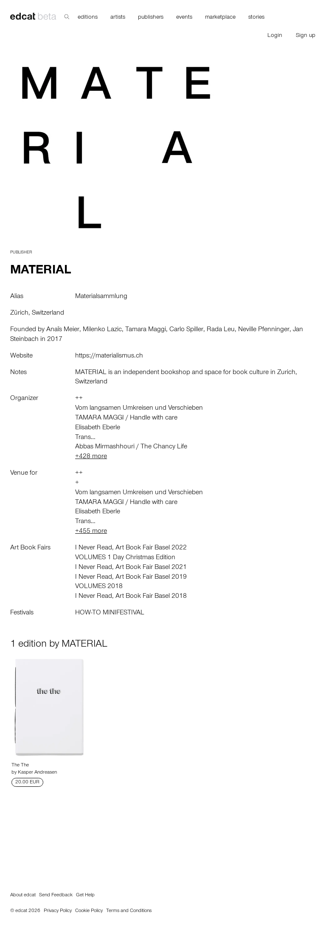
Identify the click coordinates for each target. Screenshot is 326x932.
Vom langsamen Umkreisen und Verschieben (139, 408)
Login (274, 36)
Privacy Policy (58, 911)
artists (117, 18)
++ (79, 398)
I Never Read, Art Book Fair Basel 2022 (131, 548)
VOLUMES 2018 (99, 586)
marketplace (220, 18)
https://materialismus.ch (109, 356)
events (184, 18)
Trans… (85, 437)
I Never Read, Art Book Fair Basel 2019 (131, 577)
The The (20, 765)
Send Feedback (56, 895)
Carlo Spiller (186, 330)
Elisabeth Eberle (97, 428)
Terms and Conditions (129, 911)
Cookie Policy (89, 911)
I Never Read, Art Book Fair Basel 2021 (131, 567)
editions (88, 18)
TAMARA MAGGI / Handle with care (126, 418)
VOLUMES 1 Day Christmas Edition (125, 558)
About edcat (23, 895)
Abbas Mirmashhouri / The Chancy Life (131, 447)
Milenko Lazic (102, 330)
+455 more (91, 531)
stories (256, 18)
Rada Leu (221, 330)
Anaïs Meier (62, 330)
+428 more (91, 456)
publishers (150, 18)
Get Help (85, 895)
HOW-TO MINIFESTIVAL (109, 613)
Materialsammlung (101, 296)
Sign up (305, 36)
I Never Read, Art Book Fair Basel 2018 (131, 596)
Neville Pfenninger (263, 330)
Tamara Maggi (145, 330)
